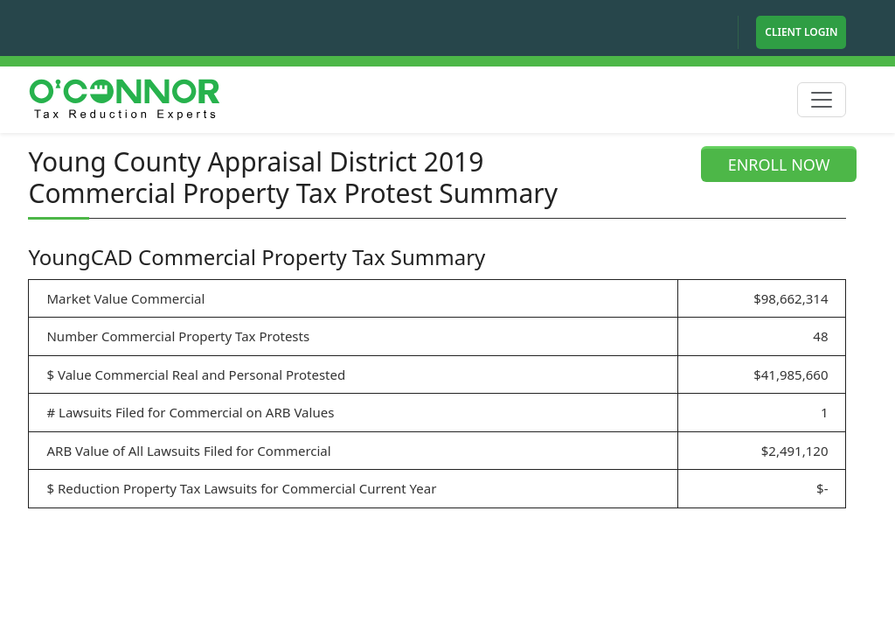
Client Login (801, 31)
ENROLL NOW (779, 164)
